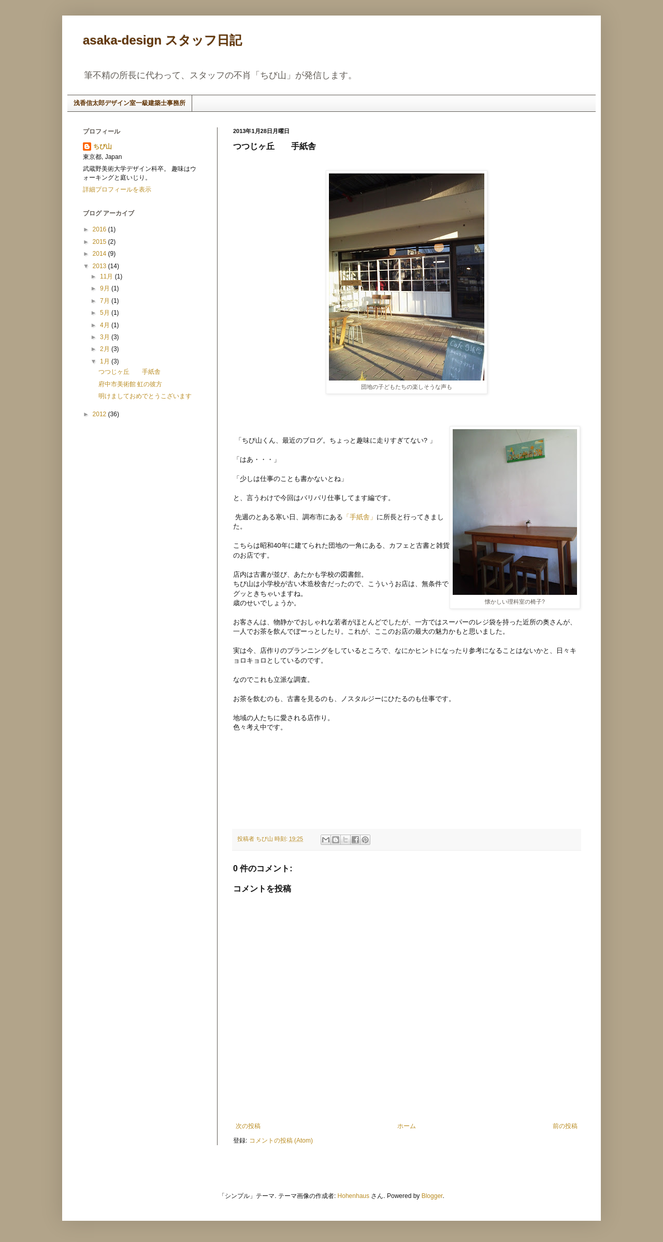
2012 (100, 414)
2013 (100, 266)
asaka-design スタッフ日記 (162, 40)
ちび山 (102, 146)
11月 (107, 276)
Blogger (432, 1196)
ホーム (406, 1126)
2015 (100, 241)
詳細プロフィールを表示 (117, 189)
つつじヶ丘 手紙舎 (129, 371)
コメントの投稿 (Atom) (281, 1140)
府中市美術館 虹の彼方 (130, 384)
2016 (100, 229)
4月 (105, 325)
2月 (105, 349)
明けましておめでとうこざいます (145, 396)
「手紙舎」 (360, 517)
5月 (105, 312)
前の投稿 (565, 1126)
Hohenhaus (353, 1196)
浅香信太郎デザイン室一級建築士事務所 (129, 103)
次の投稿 (248, 1126)
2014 (100, 253)
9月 (105, 288)
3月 (105, 337)
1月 (105, 361)
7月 (105, 300)
